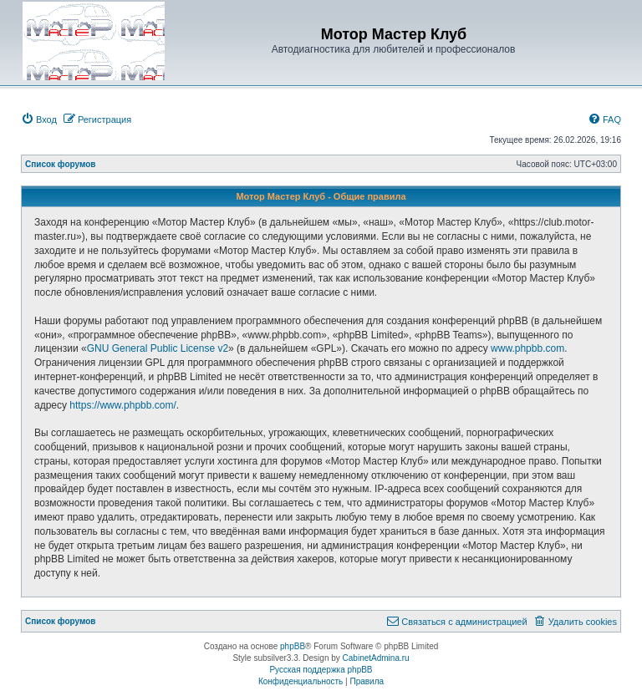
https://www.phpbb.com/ (122, 405)
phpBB (292, 646)
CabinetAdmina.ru (376, 658)
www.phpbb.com (527, 348)
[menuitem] (39, 119)
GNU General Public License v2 (157, 348)
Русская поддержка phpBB (320, 669)
